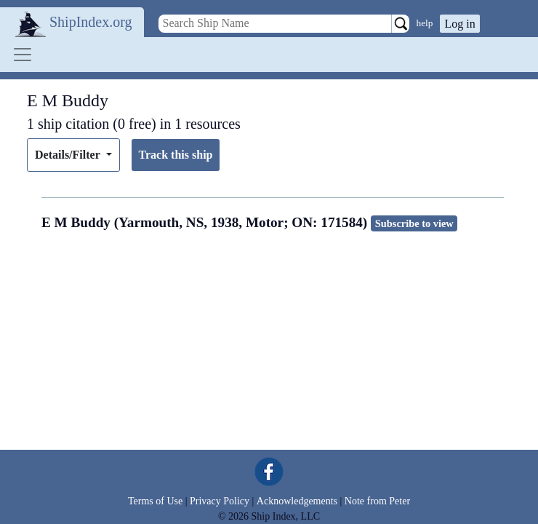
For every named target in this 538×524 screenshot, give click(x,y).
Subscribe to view (414, 223)
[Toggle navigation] (22, 54)
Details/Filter (69, 154)
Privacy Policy (219, 501)
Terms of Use (155, 501)
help (425, 22)
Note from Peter (377, 501)
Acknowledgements (297, 501)
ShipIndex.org (90, 22)
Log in (459, 23)
